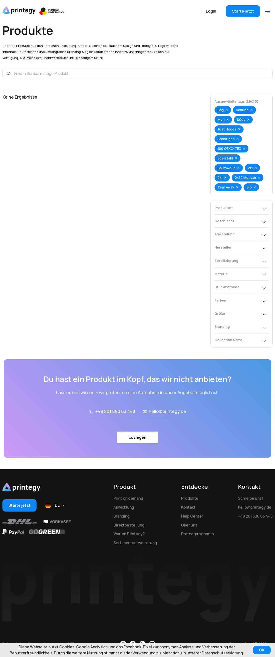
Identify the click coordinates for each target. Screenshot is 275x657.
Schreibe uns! (250, 498)
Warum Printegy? (129, 533)
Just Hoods (226, 129)
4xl (220, 177)
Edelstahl (225, 158)
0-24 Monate (245, 177)
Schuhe (242, 110)
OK (262, 650)
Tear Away (225, 187)
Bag (220, 110)
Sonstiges (226, 139)
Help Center (192, 516)
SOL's (241, 119)
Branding (121, 516)
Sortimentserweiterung (135, 542)
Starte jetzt (243, 11)
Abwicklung (123, 507)
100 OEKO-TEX (229, 148)
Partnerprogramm (197, 533)
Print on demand (128, 498)
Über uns (189, 525)
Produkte (189, 498)
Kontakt (188, 507)
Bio (249, 187)
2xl (250, 168)
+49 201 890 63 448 (115, 411)
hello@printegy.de (167, 411)
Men (221, 119)
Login (211, 11)
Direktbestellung (128, 525)
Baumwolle (226, 168)
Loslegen (137, 437)
